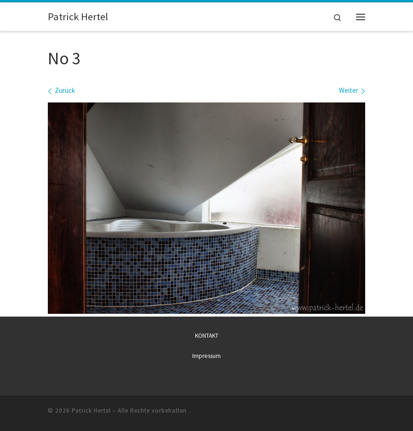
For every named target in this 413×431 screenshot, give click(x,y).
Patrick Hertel (91, 410)
